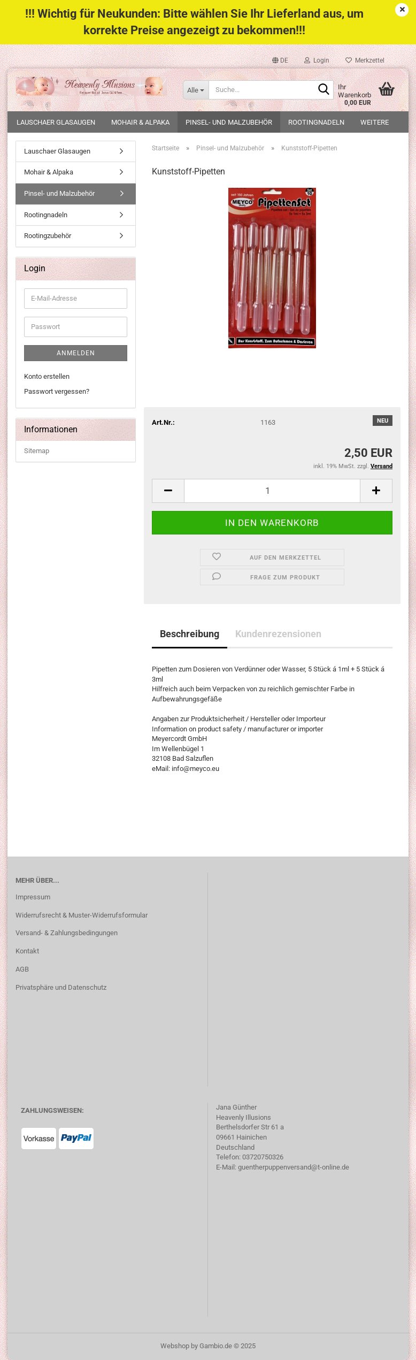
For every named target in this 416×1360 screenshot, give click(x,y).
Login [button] (316, 60)
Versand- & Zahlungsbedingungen (67, 933)
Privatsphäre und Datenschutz (61, 987)
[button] (280, 60)
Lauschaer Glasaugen (56, 122)
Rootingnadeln (316, 122)
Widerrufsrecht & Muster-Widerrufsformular (82, 915)
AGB (22, 969)
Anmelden (76, 353)
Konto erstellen (47, 376)
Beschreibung (189, 633)
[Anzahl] (272, 491)
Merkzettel (364, 60)
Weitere (374, 122)
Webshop (174, 1346)
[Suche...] (196, 90)
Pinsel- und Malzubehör (229, 122)
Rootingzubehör (47, 236)
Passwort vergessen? (56, 391)
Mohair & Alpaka (140, 122)
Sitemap (36, 451)
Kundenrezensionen (278, 633)
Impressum (33, 897)
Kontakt (27, 951)
